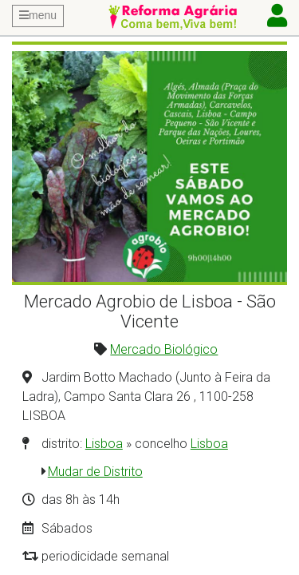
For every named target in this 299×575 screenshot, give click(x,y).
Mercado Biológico (164, 349)
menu (38, 15)
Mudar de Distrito (95, 471)
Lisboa (104, 443)
